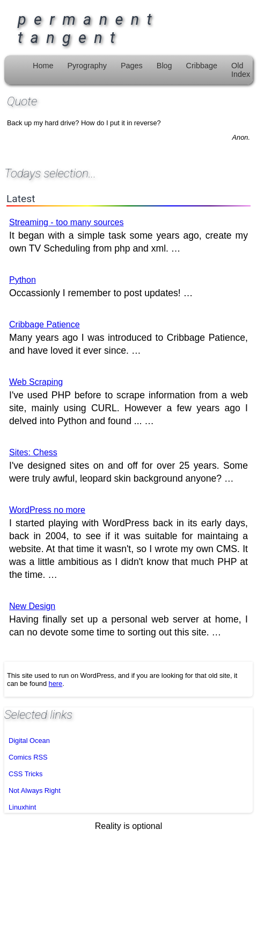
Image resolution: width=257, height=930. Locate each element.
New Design (32, 606)
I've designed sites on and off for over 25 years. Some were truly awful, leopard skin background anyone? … (128, 466)
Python (22, 279)
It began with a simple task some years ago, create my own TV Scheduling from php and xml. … (128, 236)
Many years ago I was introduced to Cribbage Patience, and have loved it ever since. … (128, 338)
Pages (132, 65)
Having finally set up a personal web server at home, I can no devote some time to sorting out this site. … (128, 620)
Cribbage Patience (44, 324)
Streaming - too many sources (66, 222)
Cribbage (201, 65)
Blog (164, 65)
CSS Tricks (25, 774)
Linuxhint (22, 807)
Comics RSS (28, 757)
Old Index (240, 69)
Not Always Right (35, 790)
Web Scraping (36, 382)
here (56, 683)
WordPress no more (47, 509)
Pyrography (87, 65)
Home (43, 65)
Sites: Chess (33, 452)
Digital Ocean (29, 740)
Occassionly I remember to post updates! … (101, 286)
